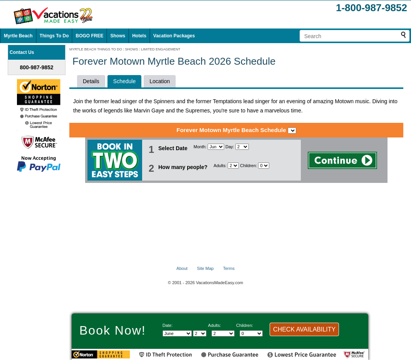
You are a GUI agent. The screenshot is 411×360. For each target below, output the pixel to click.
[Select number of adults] (233, 165)
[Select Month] (216, 147)
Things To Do (54, 36)
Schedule (124, 81)
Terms (229, 268)
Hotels (139, 36)
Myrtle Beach (18, 36)
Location (159, 81)
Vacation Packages (174, 36)
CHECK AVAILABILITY (304, 329)
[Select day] (242, 147)
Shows (117, 36)
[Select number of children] (263, 165)
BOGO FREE (89, 36)
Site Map (205, 268)
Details (91, 81)
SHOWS (131, 49)
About (182, 268)
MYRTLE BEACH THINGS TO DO (95, 49)
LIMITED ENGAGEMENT (160, 49)
